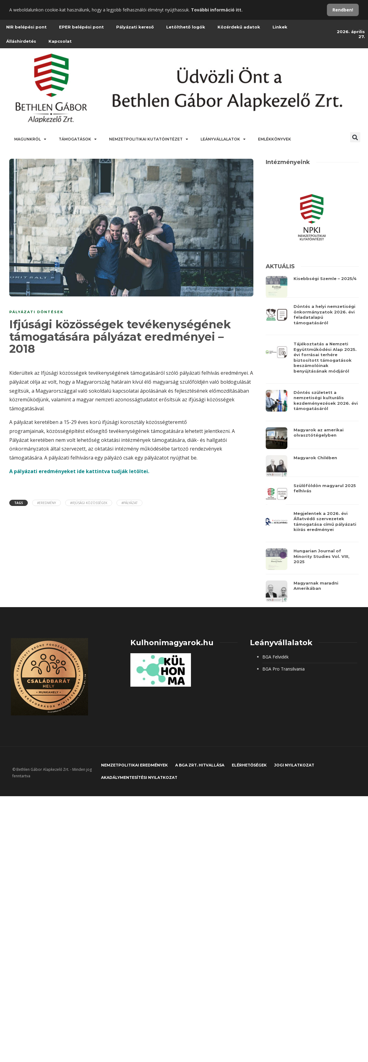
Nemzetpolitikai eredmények (134, 765)
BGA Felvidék (275, 657)
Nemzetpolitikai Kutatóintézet (148, 139)
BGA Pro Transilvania (283, 669)
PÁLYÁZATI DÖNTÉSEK (36, 312)
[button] (355, 137)
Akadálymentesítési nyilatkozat (139, 777)
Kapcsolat (60, 41)
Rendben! (342, 10)
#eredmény (46, 503)
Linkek (280, 26)
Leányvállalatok (223, 139)
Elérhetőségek (249, 765)
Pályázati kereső (135, 26)
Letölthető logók (185, 26)
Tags (18, 503)
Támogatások (78, 139)
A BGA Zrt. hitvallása (199, 765)
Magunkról (30, 139)
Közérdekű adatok (239, 26)
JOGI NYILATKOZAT (294, 765)
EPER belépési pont (81, 26)
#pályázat (129, 503)
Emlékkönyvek (274, 139)
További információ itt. (217, 10)
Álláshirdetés (21, 41)
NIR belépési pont (26, 26)
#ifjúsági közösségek (88, 503)
